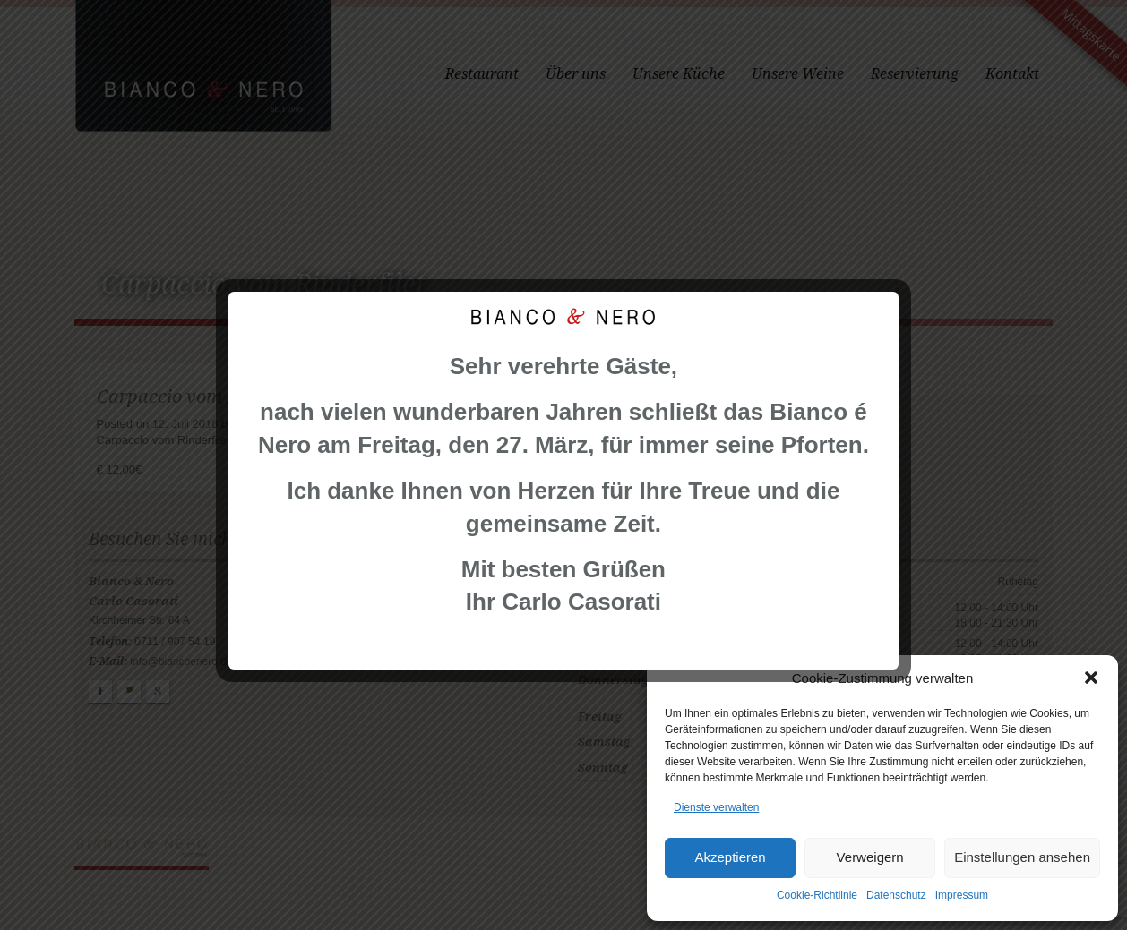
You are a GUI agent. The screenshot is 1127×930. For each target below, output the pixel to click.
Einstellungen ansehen (1022, 857)
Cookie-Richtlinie (817, 895)
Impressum (961, 895)
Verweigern (870, 857)
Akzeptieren (729, 857)
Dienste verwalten (716, 807)
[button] (1091, 678)
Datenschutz (896, 895)
